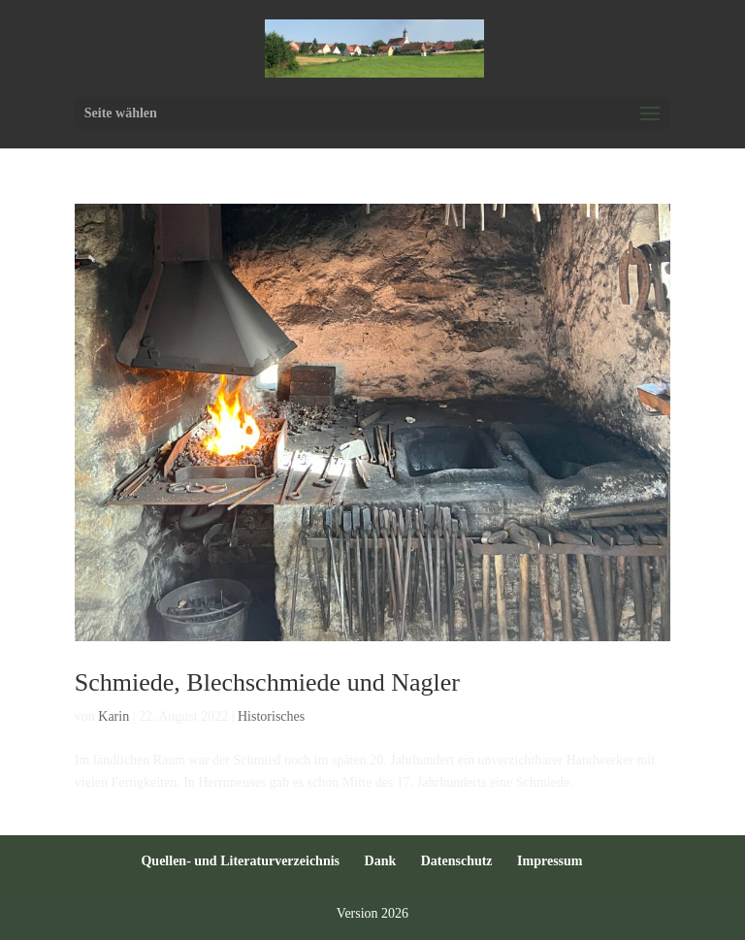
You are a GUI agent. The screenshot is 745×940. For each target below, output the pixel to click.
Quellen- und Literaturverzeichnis (240, 861)
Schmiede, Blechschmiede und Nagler (267, 682)
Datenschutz (457, 861)
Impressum (549, 861)
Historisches (271, 716)
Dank (381, 861)
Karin (113, 716)
